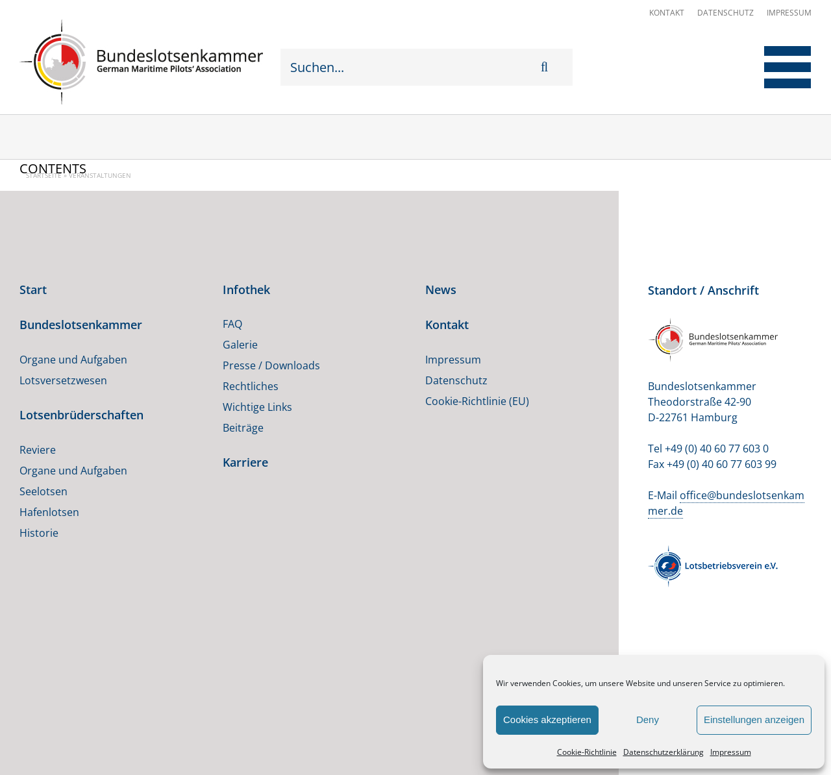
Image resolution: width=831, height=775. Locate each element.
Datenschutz (725, 12)
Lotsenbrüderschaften (81, 415)
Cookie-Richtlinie (587, 751)
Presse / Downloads (271, 365)
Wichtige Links (257, 407)
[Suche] (550, 67)
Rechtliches (251, 386)
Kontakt (666, 12)
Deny (647, 719)
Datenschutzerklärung (663, 751)
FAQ (232, 324)
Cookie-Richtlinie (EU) (477, 401)
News (440, 289)
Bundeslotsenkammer (80, 324)
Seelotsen (43, 491)
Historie (38, 533)
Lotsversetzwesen (63, 380)
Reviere (37, 450)
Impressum (730, 751)
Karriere (245, 462)
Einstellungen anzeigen (754, 719)
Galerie (240, 345)
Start (33, 289)
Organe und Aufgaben (73, 359)
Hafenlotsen (49, 512)
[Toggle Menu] (777, 67)
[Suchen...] (410, 67)
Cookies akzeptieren (547, 719)
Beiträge (243, 428)
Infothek (246, 289)
